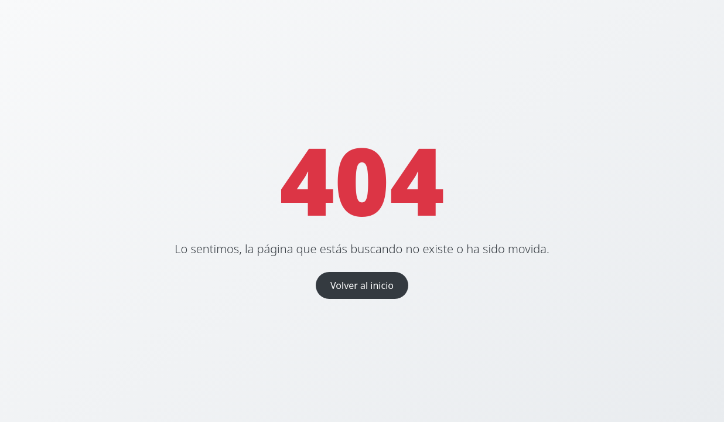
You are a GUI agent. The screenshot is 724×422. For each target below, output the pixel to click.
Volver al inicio (362, 285)
